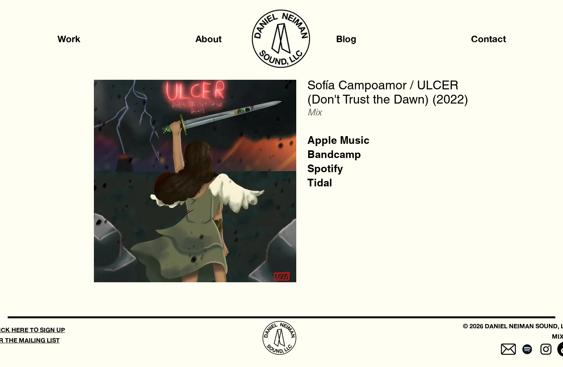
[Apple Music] (338, 140)
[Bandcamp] (334, 154)
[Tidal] (319, 183)
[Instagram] (545, 349)
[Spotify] (325, 168)
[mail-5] (508, 349)
